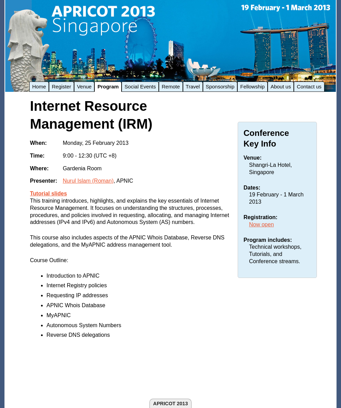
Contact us (309, 86)
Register (61, 86)
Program (108, 86)
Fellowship (252, 86)
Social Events (140, 86)
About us (280, 86)
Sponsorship (220, 86)
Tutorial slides (48, 193)
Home (39, 86)
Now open (261, 224)
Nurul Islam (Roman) (88, 181)
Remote (171, 86)
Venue (84, 86)
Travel (193, 86)
